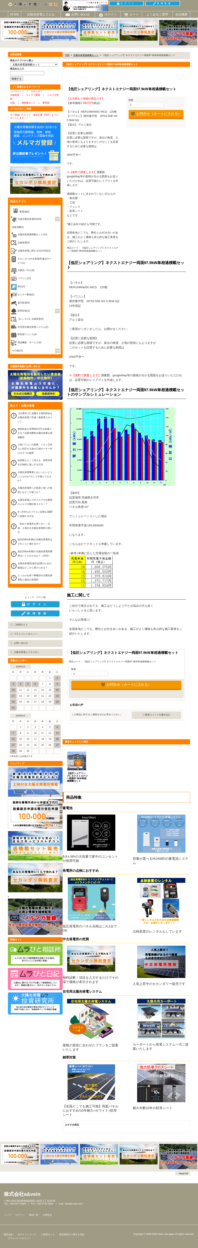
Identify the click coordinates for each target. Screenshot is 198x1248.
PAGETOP (183, 1174)
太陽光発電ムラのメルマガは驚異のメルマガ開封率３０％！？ (35, 502)
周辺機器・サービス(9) (29, 342)
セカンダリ (36, 91)
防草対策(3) (24, 310)
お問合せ (47, 1215)
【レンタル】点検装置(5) (31, 319)
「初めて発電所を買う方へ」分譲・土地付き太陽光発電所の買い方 (35, 528)
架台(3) (21, 286)
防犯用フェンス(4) (27, 334)
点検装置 (14, 95)
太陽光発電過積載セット (86, 55)
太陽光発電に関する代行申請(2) (34, 250)
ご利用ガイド (21, 624)
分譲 (12, 102)
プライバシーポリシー (25, 634)
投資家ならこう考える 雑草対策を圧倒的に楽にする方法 (35, 462)
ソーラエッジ (17, 91)
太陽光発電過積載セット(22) (32, 234)
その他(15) (17, 350)
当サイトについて (27, 1234)
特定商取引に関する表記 (72, 1234)
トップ (7, 1215)
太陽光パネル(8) (26, 270)
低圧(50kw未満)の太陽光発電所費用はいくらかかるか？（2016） (35, 553)
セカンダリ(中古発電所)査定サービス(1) (35, 260)
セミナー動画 (33, 95)
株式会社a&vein (22, 1194)
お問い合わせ (21, 643)
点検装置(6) (24, 242)
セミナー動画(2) (26, 294)
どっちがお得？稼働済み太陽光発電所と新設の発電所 (35, 577)
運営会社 (8, 1234)
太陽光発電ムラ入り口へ (26, 652)
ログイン (20, 1215)
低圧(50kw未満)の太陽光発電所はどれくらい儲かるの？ (35, 541)
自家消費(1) (18, 227)
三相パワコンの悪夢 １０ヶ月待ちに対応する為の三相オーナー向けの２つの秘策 (35, 448)
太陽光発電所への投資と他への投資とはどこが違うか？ (35, 490)
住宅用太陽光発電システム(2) (33, 327)
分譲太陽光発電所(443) (30, 219)
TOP (67, 55)
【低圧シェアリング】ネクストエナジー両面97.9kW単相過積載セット (77, 777)
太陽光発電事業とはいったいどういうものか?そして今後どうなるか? (35, 476)
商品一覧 (33, 1215)
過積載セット (29, 102)
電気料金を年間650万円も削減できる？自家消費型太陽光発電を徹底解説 (35, 433)
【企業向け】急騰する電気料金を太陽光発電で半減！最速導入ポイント (35, 417)
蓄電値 (45, 102)
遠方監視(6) (24, 302)
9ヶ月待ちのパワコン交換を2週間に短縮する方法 (35, 514)
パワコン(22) (24, 278)
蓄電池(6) (24, 211)
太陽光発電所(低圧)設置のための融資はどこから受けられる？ (35, 565)
